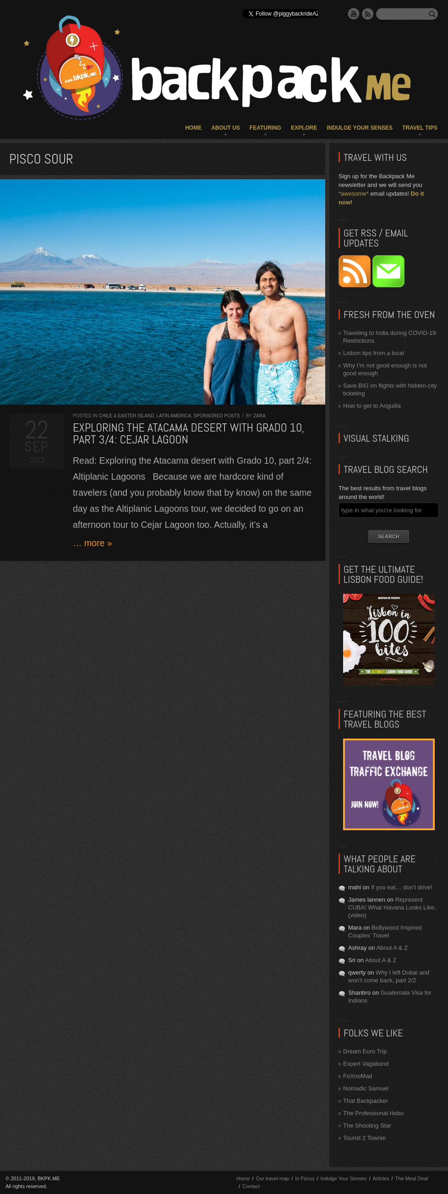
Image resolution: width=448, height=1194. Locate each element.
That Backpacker (365, 1100)
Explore (304, 128)
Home (193, 128)
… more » (92, 543)
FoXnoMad (357, 1076)
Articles (380, 1178)
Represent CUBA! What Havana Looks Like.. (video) (392, 907)
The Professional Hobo (373, 1113)
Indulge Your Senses (360, 128)
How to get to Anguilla (372, 405)
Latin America (174, 415)
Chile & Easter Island (126, 415)
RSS (368, 14)
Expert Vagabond (366, 1063)
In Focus (304, 1178)
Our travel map (272, 1178)
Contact (251, 1186)
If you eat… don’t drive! (401, 887)
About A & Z (392, 947)
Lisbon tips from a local (373, 353)
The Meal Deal (411, 1178)
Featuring (265, 128)
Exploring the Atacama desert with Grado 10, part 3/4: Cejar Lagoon (188, 433)
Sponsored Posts (217, 415)
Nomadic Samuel (365, 1088)
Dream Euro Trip (365, 1051)
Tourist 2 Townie (364, 1137)
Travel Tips (419, 128)
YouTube (354, 14)
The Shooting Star (367, 1125)
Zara (259, 415)
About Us (225, 128)
